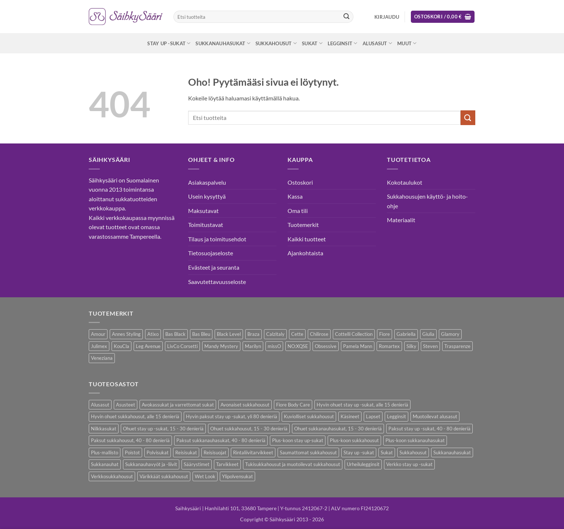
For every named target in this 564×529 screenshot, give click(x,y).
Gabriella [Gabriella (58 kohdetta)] (406, 334)
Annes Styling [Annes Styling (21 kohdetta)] (126, 334)
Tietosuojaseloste (210, 252)
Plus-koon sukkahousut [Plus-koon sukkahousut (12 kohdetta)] (354, 440)
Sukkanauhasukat (222, 43)
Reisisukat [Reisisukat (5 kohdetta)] (186, 452)
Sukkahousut (276, 43)
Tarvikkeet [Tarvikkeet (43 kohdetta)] (227, 464)
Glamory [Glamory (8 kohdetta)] (450, 334)
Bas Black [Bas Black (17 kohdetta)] (175, 334)
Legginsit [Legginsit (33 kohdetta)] (396, 416)
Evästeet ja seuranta (213, 267)
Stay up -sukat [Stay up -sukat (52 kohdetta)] (358, 452)
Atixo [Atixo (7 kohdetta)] (153, 334)
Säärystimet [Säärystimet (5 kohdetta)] (196, 464)
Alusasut (377, 43)
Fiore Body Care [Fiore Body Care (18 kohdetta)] (293, 405)
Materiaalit (401, 219)
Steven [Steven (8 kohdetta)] (430, 346)
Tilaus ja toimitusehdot (217, 238)
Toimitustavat (205, 224)
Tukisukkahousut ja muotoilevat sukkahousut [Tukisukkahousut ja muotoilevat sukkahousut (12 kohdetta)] (292, 464)
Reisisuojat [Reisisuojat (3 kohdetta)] (215, 452)
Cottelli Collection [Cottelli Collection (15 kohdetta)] (354, 334)
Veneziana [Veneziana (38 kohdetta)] (102, 358)
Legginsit (342, 43)
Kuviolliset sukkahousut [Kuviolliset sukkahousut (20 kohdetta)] (309, 416)
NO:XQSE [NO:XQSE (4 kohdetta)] (298, 346)
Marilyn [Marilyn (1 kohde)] (253, 346)
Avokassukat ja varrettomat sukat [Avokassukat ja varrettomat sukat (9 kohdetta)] (178, 405)
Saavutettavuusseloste (217, 281)
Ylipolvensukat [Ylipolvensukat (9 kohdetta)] (237, 476)
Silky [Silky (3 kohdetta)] (411, 346)
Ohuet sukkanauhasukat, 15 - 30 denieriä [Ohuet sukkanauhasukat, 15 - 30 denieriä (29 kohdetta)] (338, 429)
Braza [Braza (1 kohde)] (253, 334)
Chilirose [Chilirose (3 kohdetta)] (319, 334)
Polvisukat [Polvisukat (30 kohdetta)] (158, 452)
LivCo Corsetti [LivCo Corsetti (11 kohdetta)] (182, 346)
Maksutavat (203, 210)
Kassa (295, 196)
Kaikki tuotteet (307, 238)
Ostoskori (300, 182)
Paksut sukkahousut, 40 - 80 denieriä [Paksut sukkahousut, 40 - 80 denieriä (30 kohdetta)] (130, 440)
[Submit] (346, 17)
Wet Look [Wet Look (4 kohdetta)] (205, 476)
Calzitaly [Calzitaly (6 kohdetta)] (275, 334)
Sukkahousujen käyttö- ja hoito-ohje (427, 201)
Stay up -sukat (168, 43)
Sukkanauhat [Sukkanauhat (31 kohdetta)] (105, 464)
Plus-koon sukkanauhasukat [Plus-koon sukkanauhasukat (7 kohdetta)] (415, 440)
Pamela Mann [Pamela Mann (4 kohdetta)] (357, 346)
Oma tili (298, 210)
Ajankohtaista (305, 252)
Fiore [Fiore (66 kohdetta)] (384, 334)
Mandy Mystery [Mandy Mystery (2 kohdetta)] (221, 346)
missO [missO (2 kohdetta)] (274, 346)
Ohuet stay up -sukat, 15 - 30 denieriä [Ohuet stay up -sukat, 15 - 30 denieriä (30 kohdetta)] (163, 429)
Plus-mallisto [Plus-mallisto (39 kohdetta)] (104, 452)
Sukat (312, 43)
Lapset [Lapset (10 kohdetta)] (373, 416)
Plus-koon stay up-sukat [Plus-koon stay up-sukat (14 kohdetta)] (297, 440)
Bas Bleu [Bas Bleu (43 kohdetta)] (201, 334)
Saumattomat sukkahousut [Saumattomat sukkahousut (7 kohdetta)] (308, 452)
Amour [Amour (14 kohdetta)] (98, 334)
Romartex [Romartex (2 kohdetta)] (389, 346)
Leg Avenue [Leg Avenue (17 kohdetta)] (148, 346)
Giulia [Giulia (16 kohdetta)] (428, 334)
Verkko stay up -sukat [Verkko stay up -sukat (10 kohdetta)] (409, 464)
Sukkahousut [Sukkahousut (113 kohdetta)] (413, 452)
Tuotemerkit (303, 224)
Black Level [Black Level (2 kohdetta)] (229, 334)
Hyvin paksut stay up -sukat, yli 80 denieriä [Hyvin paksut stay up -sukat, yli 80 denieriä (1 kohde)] (231, 416)
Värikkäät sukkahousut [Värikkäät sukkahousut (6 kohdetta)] (164, 476)
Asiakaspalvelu (207, 182)
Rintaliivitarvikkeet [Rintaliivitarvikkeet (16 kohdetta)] (253, 452)
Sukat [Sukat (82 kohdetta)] (387, 452)
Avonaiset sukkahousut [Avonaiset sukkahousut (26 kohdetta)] (245, 405)
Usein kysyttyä (207, 196)
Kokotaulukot (404, 182)
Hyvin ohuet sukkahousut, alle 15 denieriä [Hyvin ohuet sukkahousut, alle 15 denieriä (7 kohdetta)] (135, 416)
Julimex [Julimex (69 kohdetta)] (99, 346)
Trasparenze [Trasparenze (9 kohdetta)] (457, 346)
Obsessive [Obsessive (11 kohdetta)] (325, 346)
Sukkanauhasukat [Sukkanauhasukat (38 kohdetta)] (452, 452)
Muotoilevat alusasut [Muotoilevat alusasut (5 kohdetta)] (435, 416)
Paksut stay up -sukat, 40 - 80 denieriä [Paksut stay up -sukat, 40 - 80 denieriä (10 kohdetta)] (429, 429)
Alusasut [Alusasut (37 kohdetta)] (100, 405)
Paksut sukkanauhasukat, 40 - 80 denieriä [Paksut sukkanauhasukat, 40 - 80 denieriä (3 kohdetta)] (220, 440)
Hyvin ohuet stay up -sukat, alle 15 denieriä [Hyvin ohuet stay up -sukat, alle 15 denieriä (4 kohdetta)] (362, 405)
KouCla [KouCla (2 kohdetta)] (121, 346)
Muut (406, 43)
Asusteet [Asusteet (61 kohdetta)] (125, 405)
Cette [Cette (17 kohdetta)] (297, 334)
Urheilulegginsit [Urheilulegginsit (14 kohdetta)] (363, 464)
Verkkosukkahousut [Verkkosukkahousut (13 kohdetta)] (112, 476)
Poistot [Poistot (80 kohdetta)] (132, 452)
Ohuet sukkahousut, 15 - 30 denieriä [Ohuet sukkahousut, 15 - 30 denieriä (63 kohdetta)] (249, 429)
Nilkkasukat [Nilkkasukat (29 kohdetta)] (103, 429)
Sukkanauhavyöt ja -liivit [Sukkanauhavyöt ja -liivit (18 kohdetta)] (151, 464)
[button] (386, 17)
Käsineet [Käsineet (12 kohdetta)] (350, 416)
